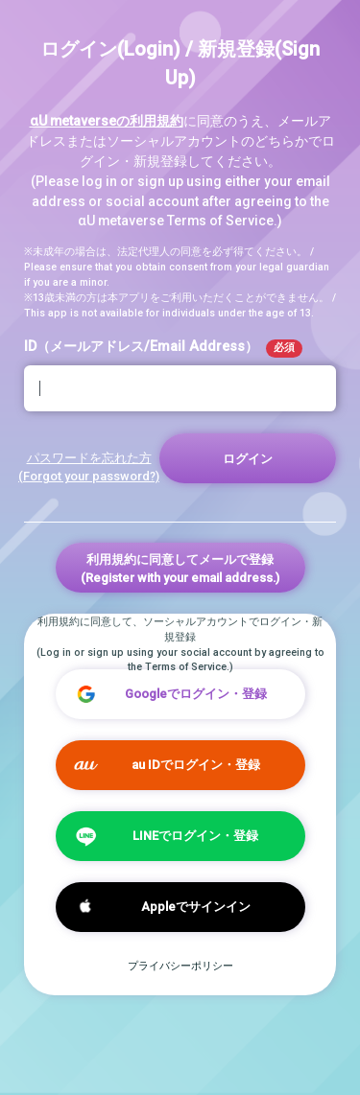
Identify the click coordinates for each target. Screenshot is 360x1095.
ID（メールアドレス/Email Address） (163, 348)
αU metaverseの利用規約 (106, 120)
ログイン (248, 459)
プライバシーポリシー (180, 966)
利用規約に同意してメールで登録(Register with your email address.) (180, 568)
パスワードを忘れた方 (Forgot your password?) (88, 467)
